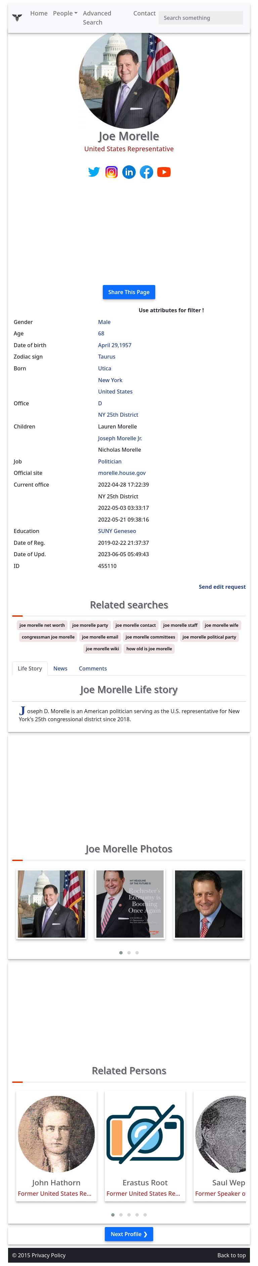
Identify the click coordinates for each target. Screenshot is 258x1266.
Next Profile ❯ (129, 1234)
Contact (144, 13)
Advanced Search (97, 17)
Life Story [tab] (30, 668)
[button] (121, 952)
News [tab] (60, 668)
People (63, 13)
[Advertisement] (129, 233)
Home (39, 13)
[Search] (201, 18)
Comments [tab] (93, 668)
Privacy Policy (49, 1255)
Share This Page (129, 292)
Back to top (231, 1255)
